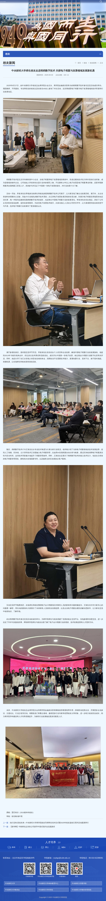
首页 (79, 63)
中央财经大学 (10, 883)
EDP (78, 847)
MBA (61, 847)
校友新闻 (93, 63)
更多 (95, 847)
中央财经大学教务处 (12, 890)
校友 (85, 63)
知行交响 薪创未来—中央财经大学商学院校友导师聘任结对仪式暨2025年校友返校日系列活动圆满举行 (49, 823)
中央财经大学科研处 (46, 890)
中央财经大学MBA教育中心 (48, 883)
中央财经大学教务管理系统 (81, 890)
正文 (101, 63)
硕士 (28, 847)
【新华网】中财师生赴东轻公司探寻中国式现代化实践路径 (32, 827)
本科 (11, 847)
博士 (45, 847)
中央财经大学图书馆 (79, 883)
